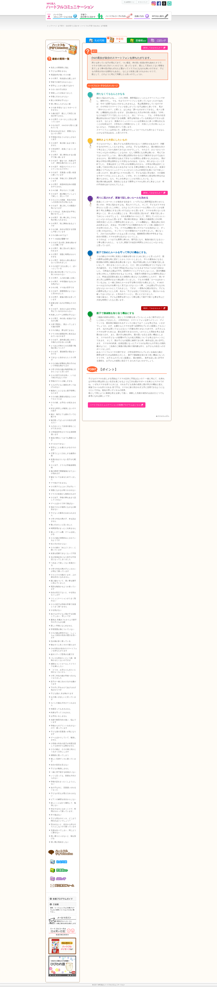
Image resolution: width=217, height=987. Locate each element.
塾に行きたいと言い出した (61, 525)
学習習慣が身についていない (62, 629)
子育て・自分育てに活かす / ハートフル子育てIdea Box (79, 26)
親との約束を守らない (60, 100)
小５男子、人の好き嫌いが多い (63, 278)
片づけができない (58, 444)
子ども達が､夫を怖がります (62, 693)
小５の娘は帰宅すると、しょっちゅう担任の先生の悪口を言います (63, 635)
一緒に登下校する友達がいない (63, 772)
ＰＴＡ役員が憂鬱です (60, 239)
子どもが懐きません (59, 71)
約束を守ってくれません (61, 713)
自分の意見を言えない (60, 765)
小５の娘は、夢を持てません (62, 330)
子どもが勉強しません (60, 769)
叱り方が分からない (59, 544)
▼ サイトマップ (142, 2)
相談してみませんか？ (153, 308)
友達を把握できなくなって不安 (63, 553)
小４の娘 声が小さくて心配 (62, 190)
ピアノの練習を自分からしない (63, 799)
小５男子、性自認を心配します (63, 78)
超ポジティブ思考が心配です (62, 654)
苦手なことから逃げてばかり (62, 86)
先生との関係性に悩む (60, 68)
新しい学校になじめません (61, 626)
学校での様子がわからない (61, 82)
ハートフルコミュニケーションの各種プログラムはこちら (115, 405)
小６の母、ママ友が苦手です (62, 288)
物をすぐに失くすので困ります (63, 645)
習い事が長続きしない (60, 842)
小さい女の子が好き (59, 89)
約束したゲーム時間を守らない (63, 315)
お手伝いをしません (59, 716)
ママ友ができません (59, 483)
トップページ (52, 26)
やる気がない (56, 610)
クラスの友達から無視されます (63, 494)
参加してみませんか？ (153, 48)
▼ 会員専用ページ (129, 2)
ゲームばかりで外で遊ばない (62, 503)
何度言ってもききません (61, 709)
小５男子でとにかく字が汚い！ (63, 487)
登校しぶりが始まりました (61, 93)
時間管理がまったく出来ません (63, 528)
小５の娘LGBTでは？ (59, 235)
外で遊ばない (56, 815)
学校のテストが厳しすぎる (61, 381)
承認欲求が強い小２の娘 (61, 75)
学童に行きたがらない (60, 97)
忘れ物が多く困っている (61, 641)
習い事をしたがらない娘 (61, 104)
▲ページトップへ (162, 416)
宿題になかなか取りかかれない (63, 490)
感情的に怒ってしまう (60, 755)
